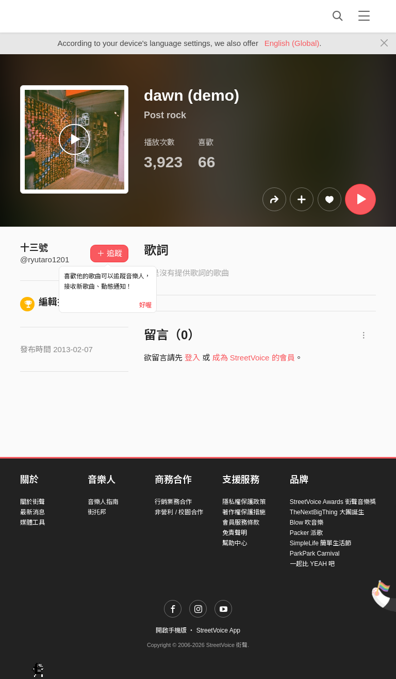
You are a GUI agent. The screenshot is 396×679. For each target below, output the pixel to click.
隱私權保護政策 (244, 502)
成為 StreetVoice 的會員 (253, 357)
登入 (192, 357)
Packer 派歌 (306, 532)
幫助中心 (234, 543)
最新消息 (32, 512)
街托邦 (97, 512)
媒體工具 (32, 522)
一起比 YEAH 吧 (312, 563)
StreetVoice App (218, 630)
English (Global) (292, 43)
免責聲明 (234, 532)
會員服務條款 (240, 522)
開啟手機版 (171, 630)
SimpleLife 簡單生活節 (320, 543)
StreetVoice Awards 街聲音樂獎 (333, 502)
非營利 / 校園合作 (179, 512)
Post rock (165, 115)
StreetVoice (62, 16)
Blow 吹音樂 (306, 522)
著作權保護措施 (244, 512)
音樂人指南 (103, 502)
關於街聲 (32, 502)
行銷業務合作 (173, 502)
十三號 (34, 248)
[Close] (384, 43)
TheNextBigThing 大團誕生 (327, 512)
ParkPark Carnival (315, 553)
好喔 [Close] (145, 305)
